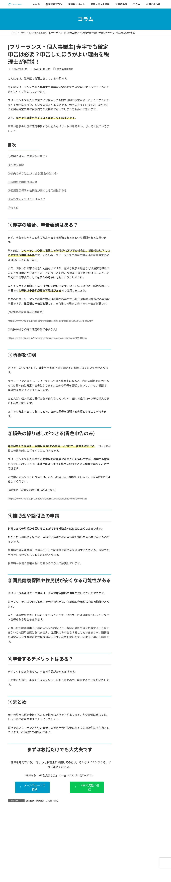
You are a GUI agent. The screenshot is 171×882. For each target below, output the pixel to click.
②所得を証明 (16, 164)
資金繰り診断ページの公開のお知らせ (78, 865)
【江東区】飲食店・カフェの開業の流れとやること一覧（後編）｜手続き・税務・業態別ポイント (141, 114)
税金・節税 (53, 800)
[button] (32, 787)
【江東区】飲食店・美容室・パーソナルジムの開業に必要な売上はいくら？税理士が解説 (141, 164)
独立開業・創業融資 (35, 800)
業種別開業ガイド (145, 103)
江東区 (156, 103)
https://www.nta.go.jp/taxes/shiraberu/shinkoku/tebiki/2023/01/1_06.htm (50, 320)
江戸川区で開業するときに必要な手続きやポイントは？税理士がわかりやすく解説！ (141, 65)
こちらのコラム (57, 476)
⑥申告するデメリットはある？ (26, 199)
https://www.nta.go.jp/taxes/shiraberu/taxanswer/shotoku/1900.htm (47, 337)
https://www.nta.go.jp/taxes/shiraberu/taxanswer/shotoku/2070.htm (47, 498)
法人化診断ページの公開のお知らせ (77, 877)
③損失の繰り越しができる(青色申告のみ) (33, 173)
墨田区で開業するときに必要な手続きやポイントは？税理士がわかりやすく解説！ (141, 90)
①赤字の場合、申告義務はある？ (28, 156)
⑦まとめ (13, 207)
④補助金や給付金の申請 (22, 181)
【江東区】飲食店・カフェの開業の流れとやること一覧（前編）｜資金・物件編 (141, 139)
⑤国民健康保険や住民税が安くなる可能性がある (37, 190)
